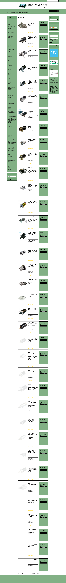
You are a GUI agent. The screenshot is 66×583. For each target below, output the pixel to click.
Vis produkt (43, 39)
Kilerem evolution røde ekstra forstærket (11, 149)
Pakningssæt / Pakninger (11, 103)
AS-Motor (9, 24)
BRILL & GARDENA (10, 36)
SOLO (9, 74)
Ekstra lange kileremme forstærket (11, 150)
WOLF (9, 83)
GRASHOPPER (10, 45)
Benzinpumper (10, 86)
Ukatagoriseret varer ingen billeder (11, 160)
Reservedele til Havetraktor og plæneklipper (11, 20)
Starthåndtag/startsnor (10, 111)
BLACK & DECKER (10, 31)
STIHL (9, 77)
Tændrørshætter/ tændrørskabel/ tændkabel (12, 121)
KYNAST (9, 61)
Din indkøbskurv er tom (54, 11)
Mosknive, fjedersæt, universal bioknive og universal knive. (11, 100)
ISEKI (9, 55)
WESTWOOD (9, 82)
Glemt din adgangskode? (53, 39)
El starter (9, 94)
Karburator (9, 136)
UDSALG (9, 167)
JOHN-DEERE (10, 56)
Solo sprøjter (9, 144)
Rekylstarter (9, 108)
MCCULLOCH (10, 65)
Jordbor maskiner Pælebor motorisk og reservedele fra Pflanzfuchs (12, 143)
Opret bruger (51, 40)
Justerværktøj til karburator (11, 95)
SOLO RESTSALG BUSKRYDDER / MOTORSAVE (12, 169)
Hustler (9, 52)
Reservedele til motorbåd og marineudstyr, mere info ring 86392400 (12, 164)
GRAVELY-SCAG (10, 46)
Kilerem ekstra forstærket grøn (11, 147)
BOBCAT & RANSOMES (11, 32)
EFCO (9, 41)
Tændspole (9, 122)
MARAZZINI (9, 64)
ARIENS (9, 23)
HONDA (9, 51)
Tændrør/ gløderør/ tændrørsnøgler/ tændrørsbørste (12, 119)
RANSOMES (9, 69)
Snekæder (9, 154)
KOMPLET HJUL (10, 126)
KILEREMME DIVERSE (11, 125)
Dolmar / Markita (10, 40)
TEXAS (9, 78)
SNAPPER (9, 73)
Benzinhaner (9, 89)
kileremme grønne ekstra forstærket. (11, 97)
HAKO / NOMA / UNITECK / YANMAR (11, 49)
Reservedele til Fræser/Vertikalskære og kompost (12, 132)
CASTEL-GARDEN (10, 37)
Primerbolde (9, 107)
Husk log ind (52, 38)
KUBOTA (9, 60)
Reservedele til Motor (10, 135)
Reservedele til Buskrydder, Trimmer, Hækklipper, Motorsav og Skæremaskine (12, 130)
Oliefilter (9, 102)
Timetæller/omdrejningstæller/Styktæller (12, 117)
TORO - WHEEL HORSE (11, 79)
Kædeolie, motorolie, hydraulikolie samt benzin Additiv (11, 156)
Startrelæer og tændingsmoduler (12, 112)
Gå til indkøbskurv (53, 29)
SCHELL (9, 70)
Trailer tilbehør (9, 161)
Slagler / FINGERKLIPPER (11, 141)
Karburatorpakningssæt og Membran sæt (12, 139)
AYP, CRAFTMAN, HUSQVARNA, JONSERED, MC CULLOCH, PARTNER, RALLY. (12, 27)
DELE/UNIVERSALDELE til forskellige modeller (11, 92)
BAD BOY (9, 28)
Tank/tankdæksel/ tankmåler (11, 115)
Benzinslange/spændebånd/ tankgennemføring (11, 88)
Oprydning (9, 166)
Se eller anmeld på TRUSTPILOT (54, 61)
